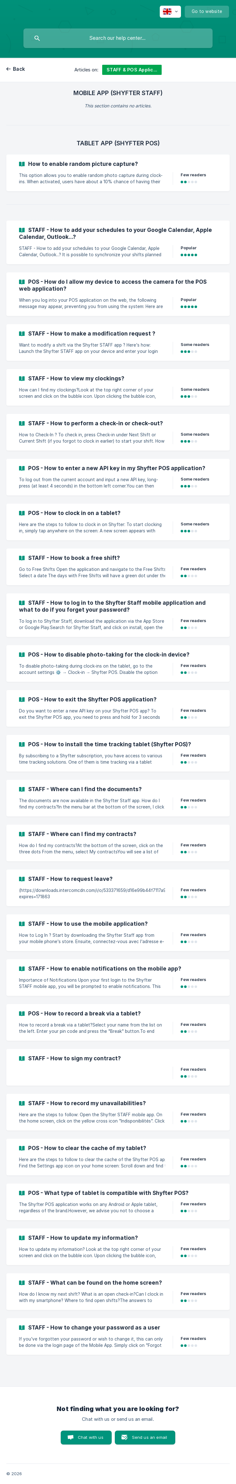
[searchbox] (118, 38)
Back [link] (19, 69)
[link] (118, 172)
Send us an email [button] (149, 1437)
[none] (170, 12)
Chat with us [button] (90, 1437)
